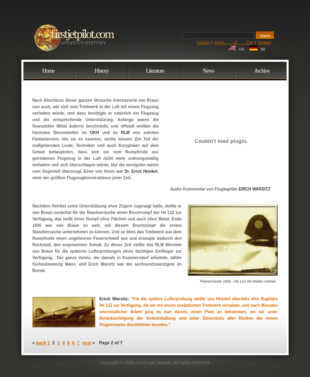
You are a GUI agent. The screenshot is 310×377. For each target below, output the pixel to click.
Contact (203, 42)
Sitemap (264, 42)
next (86, 342)
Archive (261, 71)
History (101, 71)
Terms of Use (233, 42)
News (208, 71)
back (41, 342)
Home (48, 71)
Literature (155, 71)
